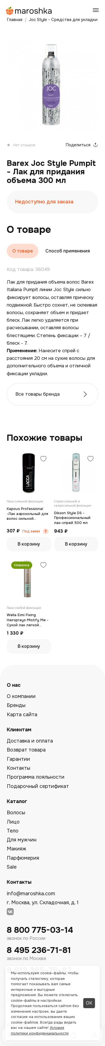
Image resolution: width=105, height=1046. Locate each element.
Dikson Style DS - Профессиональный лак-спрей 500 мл (72, 518)
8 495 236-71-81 (39, 950)
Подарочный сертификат (38, 786)
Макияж (16, 849)
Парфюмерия (23, 858)
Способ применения (67, 251)
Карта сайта (22, 714)
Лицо (13, 822)
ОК (89, 1003)
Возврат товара (26, 750)
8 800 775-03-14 (40, 930)
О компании (21, 696)
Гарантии (18, 759)
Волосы (16, 813)
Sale (12, 867)
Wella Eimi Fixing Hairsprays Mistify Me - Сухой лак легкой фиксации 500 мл (27, 620)
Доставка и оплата (30, 741)
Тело (12, 831)
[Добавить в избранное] (43, 459)
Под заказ (31, 531)
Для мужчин (21, 840)
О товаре (22, 251)
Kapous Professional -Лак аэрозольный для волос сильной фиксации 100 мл (27, 513)
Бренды (16, 705)
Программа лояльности (35, 777)
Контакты (18, 768)
